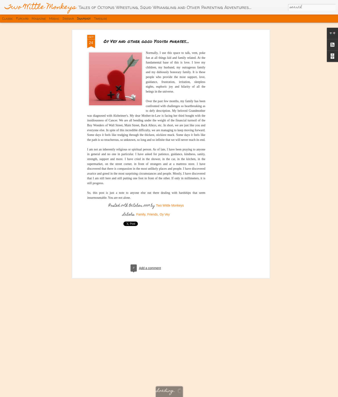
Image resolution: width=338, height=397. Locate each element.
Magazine (39, 18)
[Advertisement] (230, 99)
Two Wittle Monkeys (170, 199)
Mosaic (54, 18)
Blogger (226, 393)
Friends (152, 208)
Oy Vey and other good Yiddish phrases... (146, 34)
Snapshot (84, 18)
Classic (7, 18)
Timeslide (100, 18)
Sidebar (68, 18)
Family (140, 208)
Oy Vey (165, 208)
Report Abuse (239, 393)
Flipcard (22, 18)
